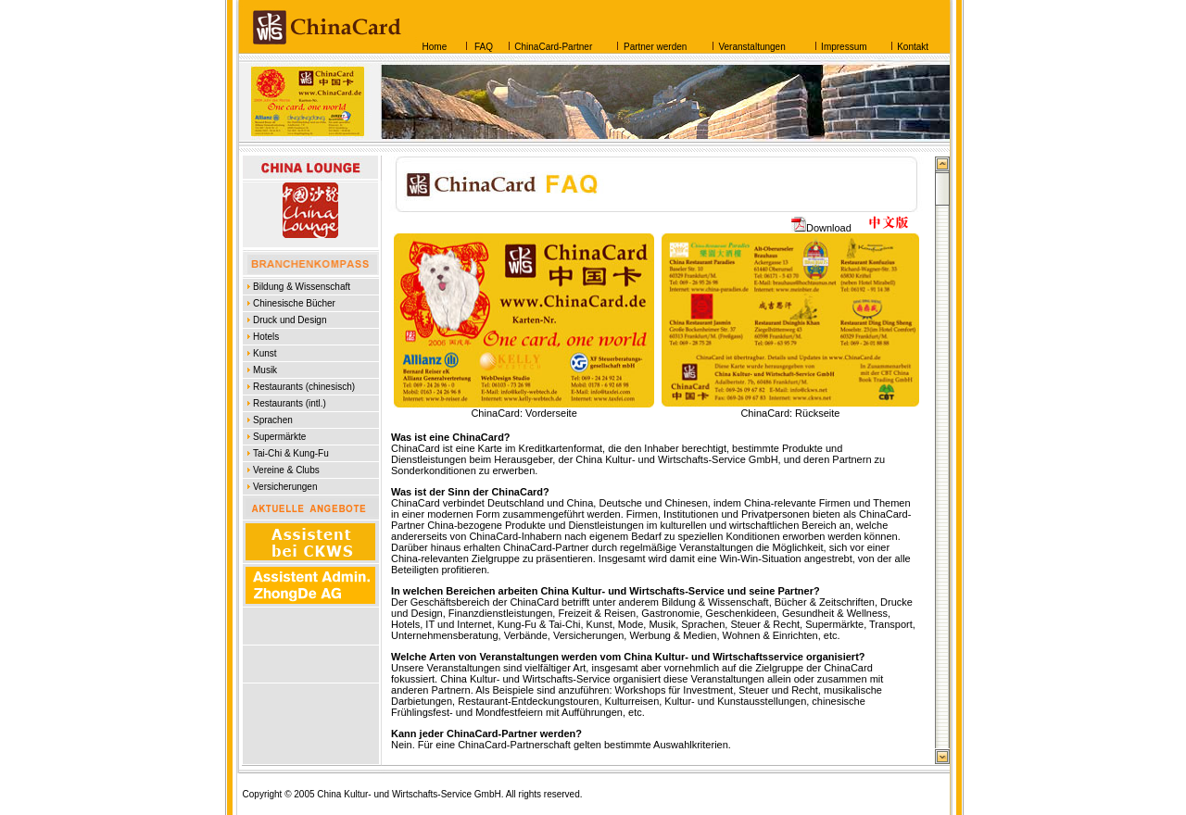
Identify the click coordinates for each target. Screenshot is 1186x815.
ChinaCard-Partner (553, 47)
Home (435, 47)
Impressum (843, 47)
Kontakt (912, 47)
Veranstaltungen (751, 47)
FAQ (482, 47)
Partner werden (655, 47)
